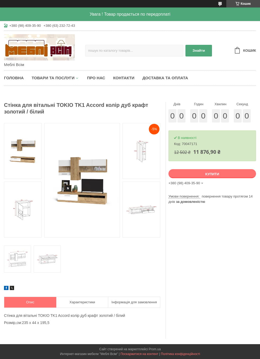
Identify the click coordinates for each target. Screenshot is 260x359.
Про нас (96, 78)
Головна (14, 78)
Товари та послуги (53, 78)
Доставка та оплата (165, 78)
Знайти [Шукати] (199, 50)
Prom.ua (155, 349)
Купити (212, 174)
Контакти (123, 78)
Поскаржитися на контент (139, 354)
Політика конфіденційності (180, 354)
